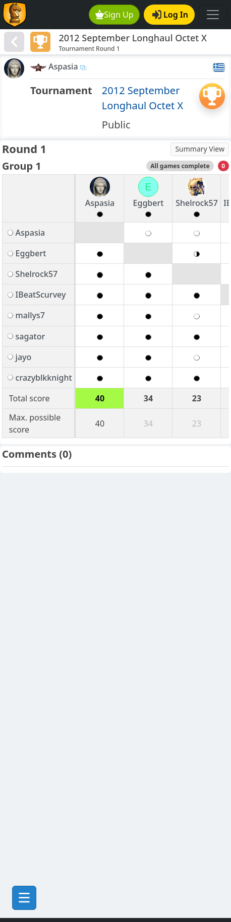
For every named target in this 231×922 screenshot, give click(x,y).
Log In (170, 14)
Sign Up (114, 14)
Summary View (199, 149)
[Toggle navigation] (213, 15)
